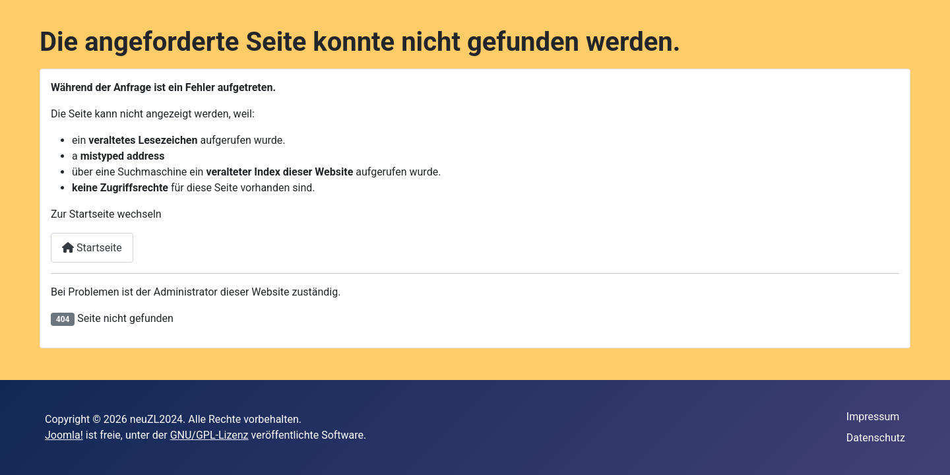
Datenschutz (875, 437)
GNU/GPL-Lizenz (209, 435)
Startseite (92, 247)
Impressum (873, 416)
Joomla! (64, 435)
